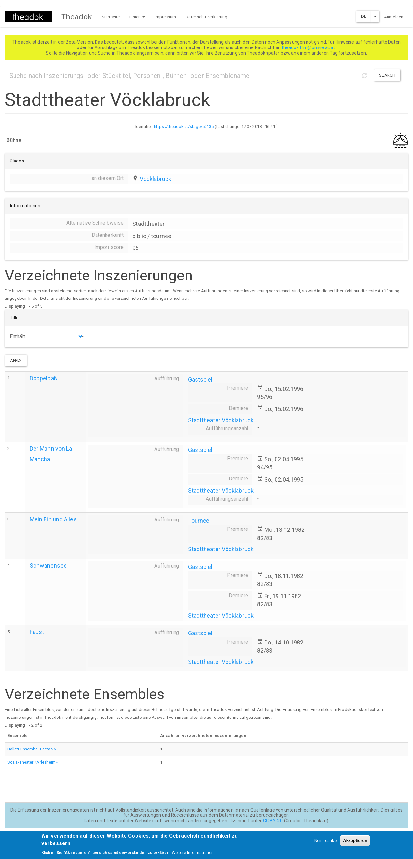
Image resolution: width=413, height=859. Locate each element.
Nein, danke (325, 843)
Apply (16, 360)
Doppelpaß (43, 378)
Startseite (111, 17)
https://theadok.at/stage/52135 (184, 126)
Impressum (165, 17)
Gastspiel (200, 379)
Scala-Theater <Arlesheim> (32, 762)
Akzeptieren (355, 843)
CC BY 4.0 (273, 820)
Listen (137, 17)
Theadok (76, 16)
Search (387, 75)
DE (363, 16)
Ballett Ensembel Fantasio (31, 749)
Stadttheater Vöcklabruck (221, 420)
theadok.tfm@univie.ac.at (309, 47)
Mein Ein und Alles (53, 519)
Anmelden (393, 17)
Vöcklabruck (156, 178)
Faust (37, 631)
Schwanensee (48, 565)
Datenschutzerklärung (206, 17)
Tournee (199, 520)
